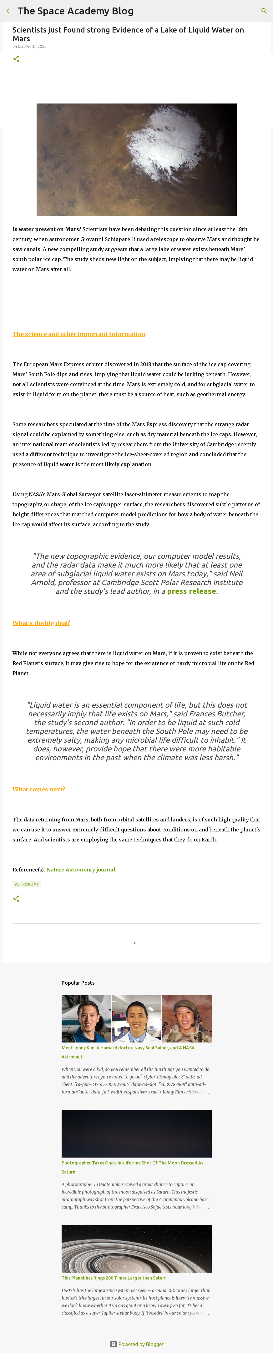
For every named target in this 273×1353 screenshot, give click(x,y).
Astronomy (27, 884)
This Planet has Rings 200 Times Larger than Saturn (114, 1277)
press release (191, 591)
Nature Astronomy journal (81, 869)
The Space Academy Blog (76, 10)
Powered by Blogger (137, 1344)
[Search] (264, 10)
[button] (16, 59)
